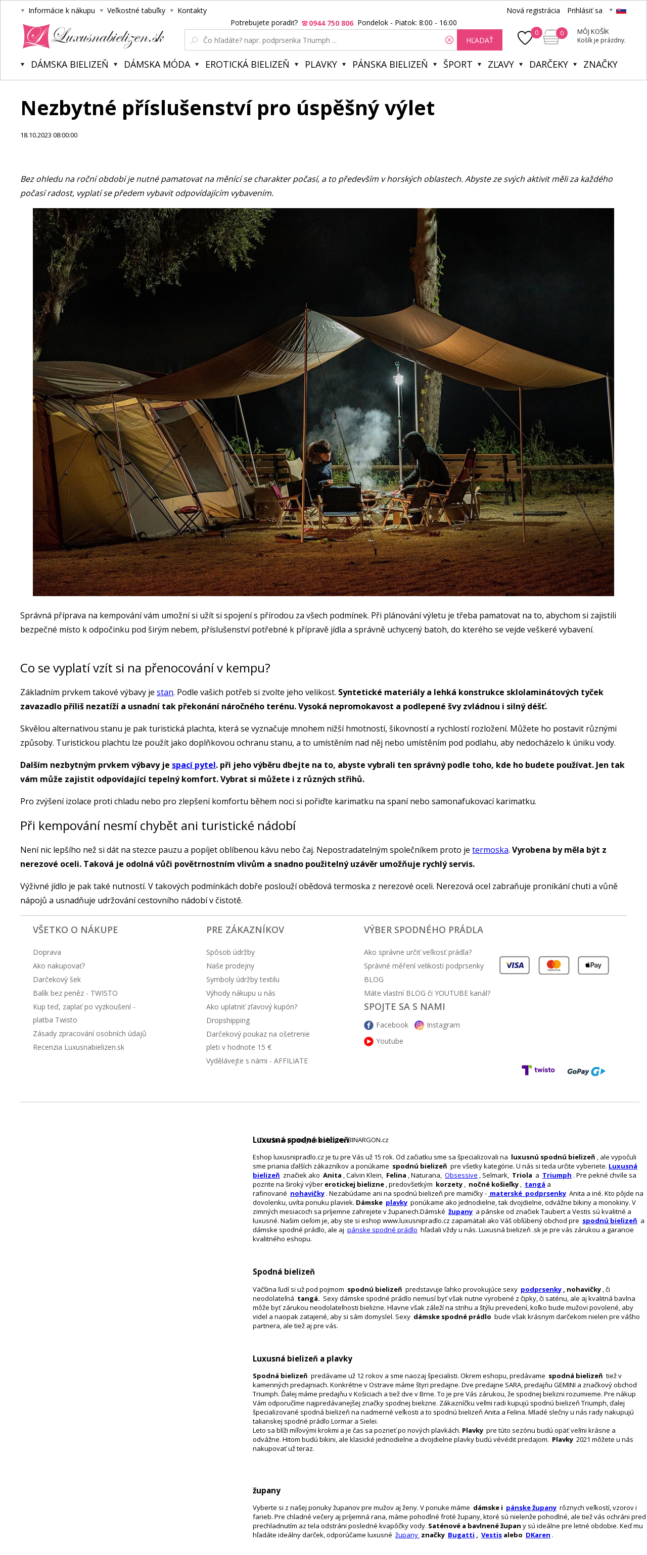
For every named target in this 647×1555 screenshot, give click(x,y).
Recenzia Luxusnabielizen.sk (78, 1047)
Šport (458, 64)
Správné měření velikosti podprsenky (424, 965)
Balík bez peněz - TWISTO (75, 993)
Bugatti (461, 1534)
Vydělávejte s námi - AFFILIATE (257, 1060)
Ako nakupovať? (59, 965)
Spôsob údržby (230, 952)
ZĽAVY (501, 64)
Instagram (443, 1025)
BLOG (374, 979)
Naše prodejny (230, 965)
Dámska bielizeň (70, 64)
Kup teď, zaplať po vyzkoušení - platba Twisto (84, 1013)
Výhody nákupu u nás (240, 993)
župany (460, 1211)
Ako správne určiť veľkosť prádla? (418, 952)
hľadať (479, 40)
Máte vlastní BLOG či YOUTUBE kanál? (427, 993)
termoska (490, 849)
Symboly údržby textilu (243, 979)
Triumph (557, 1175)
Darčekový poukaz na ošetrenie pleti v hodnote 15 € (258, 1040)
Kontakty (192, 10)
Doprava (47, 952)
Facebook (392, 1025)
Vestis (491, 1534)
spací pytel (194, 764)
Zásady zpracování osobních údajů (90, 1033)
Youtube (389, 1041)
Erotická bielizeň (247, 64)
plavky (396, 1202)
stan (165, 692)
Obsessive (461, 1175)
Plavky (321, 64)
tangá (535, 1184)
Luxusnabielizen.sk (91, 36)
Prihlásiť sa (585, 10)
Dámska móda (157, 64)
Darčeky (548, 64)
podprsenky (541, 1289)
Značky (600, 64)
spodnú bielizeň (609, 1220)
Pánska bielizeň (390, 64)
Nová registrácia (533, 10)
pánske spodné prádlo (382, 1229)
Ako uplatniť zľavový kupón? (251, 1006)
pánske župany (531, 1507)
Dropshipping (228, 1020)
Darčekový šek (57, 979)
